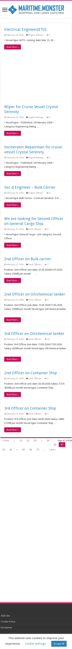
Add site (5, 615)
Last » (53, 449)
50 (23, 449)
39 (47, 440)
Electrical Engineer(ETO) (25, 29)
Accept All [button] (59, 643)
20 (27, 440)
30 (35, 440)
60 (30, 449)
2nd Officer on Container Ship (30, 373)
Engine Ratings (36, 117)
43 (10, 449)
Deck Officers (35, 229)
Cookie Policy (8, 621)
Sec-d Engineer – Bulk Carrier (29, 187)
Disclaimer (6, 627)
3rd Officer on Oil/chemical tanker (34, 333)
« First (5, 440)
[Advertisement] (36, 81)
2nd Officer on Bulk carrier (27, 259)
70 (37, 449)
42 (3, 449)
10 (20, 440)
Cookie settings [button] (35, 643)
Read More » (13, 47)
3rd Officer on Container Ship (30, 408)
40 (55, 444)
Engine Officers (36, 35)
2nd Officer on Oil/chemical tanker (34, 294)
